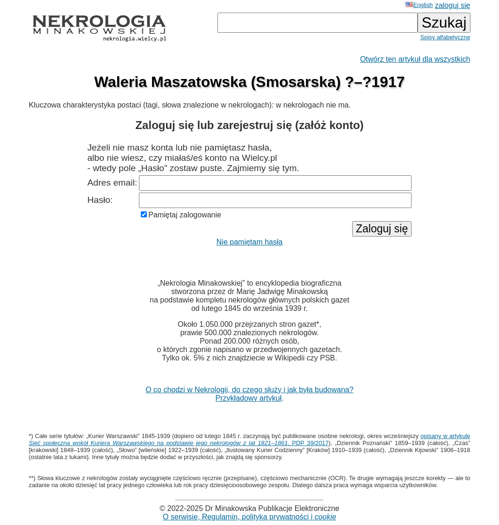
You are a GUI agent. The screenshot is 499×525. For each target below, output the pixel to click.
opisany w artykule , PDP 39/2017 (249, 439)
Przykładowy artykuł (249, 398)
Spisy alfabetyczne (445, 37)
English (419, 4)
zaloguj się (452, 5)
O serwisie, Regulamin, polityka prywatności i (249, 517)
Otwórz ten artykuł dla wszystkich (415, 59)
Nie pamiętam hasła (249, 242)
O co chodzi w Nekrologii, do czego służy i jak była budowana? (249, 390)
